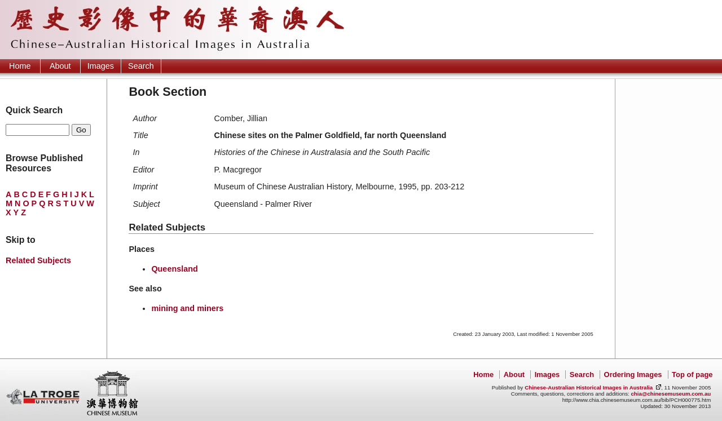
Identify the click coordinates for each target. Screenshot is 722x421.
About (60, 65)
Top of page (692, 374)
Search (141, 65)
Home (19, 65)
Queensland (174, 268)
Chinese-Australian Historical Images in (589, 387)
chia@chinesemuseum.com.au (671, 394)
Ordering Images (633, 374)
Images (100, 65)
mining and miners (187, 308)
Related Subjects (38, 260)
